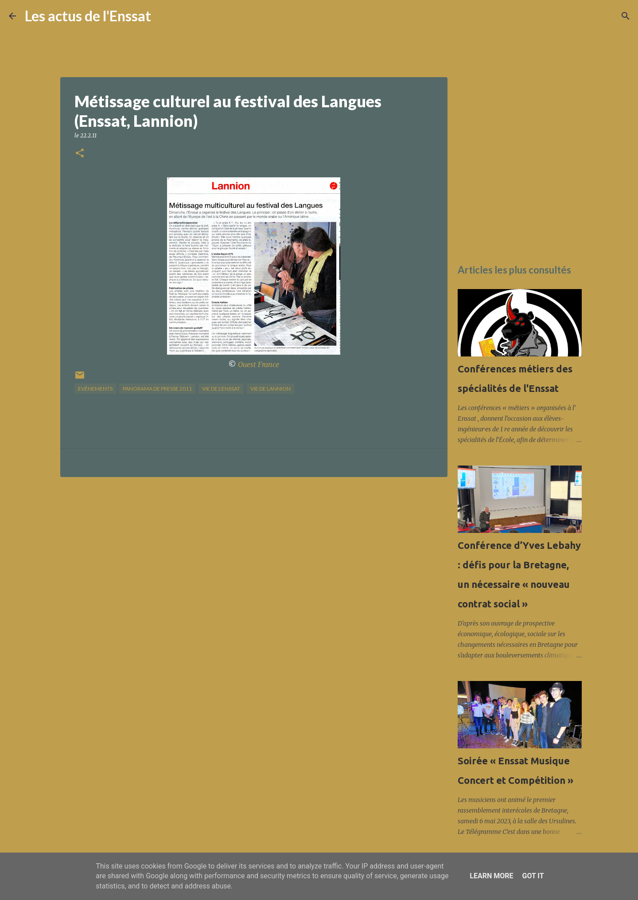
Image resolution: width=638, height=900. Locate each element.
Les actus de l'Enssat (88, 15)
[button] (79, 154)
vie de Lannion (270, 388)
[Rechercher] (163, 16)
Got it (533, 876)
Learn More (491, 876)
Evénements (95, 388)
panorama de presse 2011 (157, 388)
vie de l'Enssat (221, 388)
